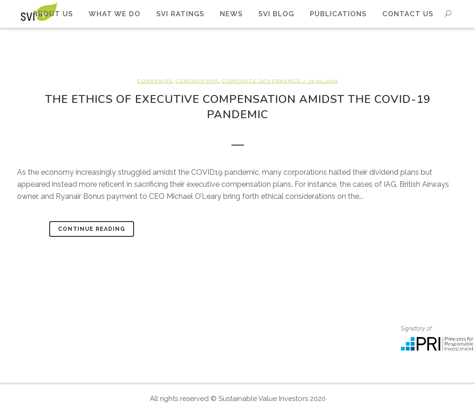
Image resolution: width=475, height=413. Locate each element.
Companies (155, 80)
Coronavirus (197, 80)
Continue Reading (91, 229)
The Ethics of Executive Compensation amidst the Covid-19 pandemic (237, 107)
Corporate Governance (261, 80)
